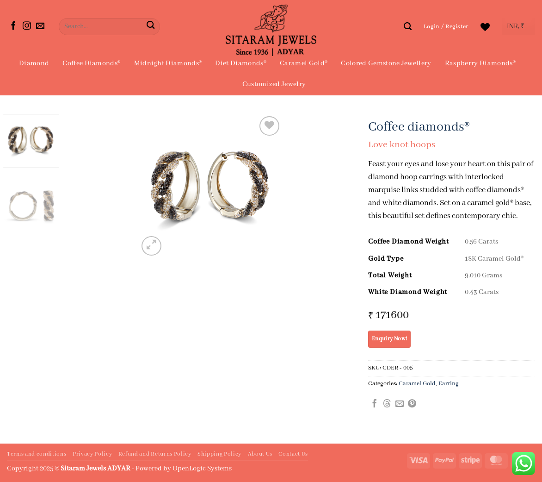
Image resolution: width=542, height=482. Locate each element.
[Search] (408, 26)
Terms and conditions (36, 454)
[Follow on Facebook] (13, 26)
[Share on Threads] (387, 404)
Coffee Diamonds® (91, 63)
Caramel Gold (417, 384)
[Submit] (150, 26)
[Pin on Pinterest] (412, 404)
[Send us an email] (40, 26)
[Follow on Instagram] (27, 26)
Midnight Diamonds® (168, 63)
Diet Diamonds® (240, 63)
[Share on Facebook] (374, 404)
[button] (446, 27)
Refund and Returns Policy (154, 454)
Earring (448, 384)
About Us (260, 454)
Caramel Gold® (303, 63)
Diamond (34, 63)
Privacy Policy (92, 454)
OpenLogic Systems (202, 468)
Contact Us (293, 454)
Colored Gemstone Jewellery (386, 63)
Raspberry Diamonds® (480, 63)
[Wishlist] (485, 27)
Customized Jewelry (274, 84)
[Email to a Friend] (399, 404)
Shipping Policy (219, 454)
